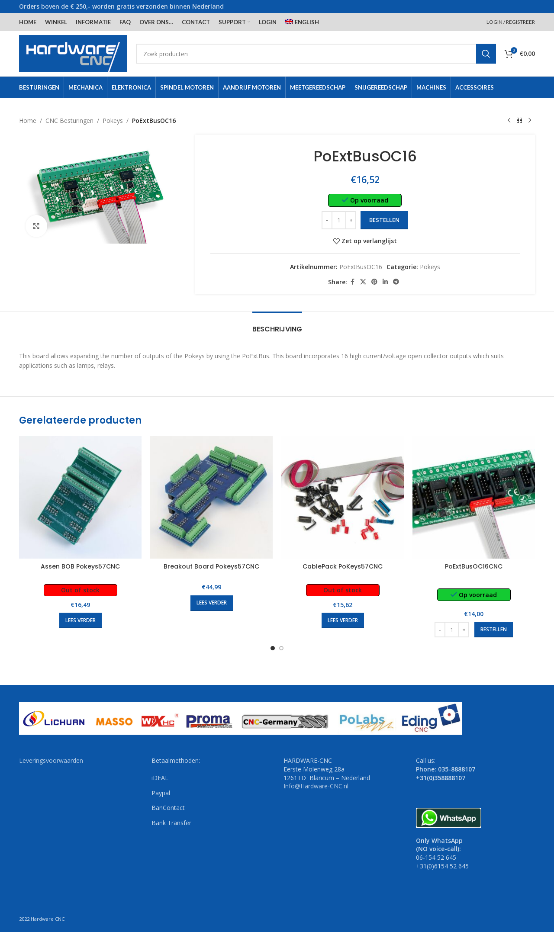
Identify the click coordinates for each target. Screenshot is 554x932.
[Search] (316, 54)
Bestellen (385, 220)
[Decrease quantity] (327, 220)
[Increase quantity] (351, 220)
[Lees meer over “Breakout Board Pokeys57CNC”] (211, 603)
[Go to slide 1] (273, 648)
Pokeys (113, 120)
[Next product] (530, 121)
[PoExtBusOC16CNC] (473, 497)
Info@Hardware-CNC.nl (315, 786)
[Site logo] (73, 53)
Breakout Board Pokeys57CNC (211, 566)
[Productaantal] (339, 220)
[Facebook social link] (353, 282)
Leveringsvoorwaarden (51, 760)
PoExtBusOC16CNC (473, 566)
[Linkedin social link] (385, 282)
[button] (493, 629)
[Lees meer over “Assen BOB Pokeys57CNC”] (80, 620)
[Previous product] (509, 121)
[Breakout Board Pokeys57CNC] (211, 497)
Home (27, 120)
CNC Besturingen (69, 120)
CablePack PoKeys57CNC (343, 566)
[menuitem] (302, 22)
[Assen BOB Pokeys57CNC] (80, 497)
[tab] (277, 325)
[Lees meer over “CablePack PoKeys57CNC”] (343, 620)
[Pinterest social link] (374, 282)
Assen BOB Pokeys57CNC (80, 566)
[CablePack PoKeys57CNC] (342, 497)
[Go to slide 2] (281, 648)
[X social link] (363, 282)
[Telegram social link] (396, 282)
